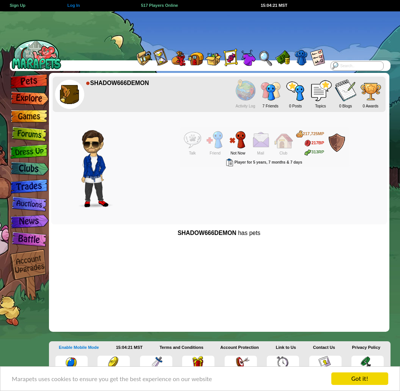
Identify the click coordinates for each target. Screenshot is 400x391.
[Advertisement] (192, 28)
